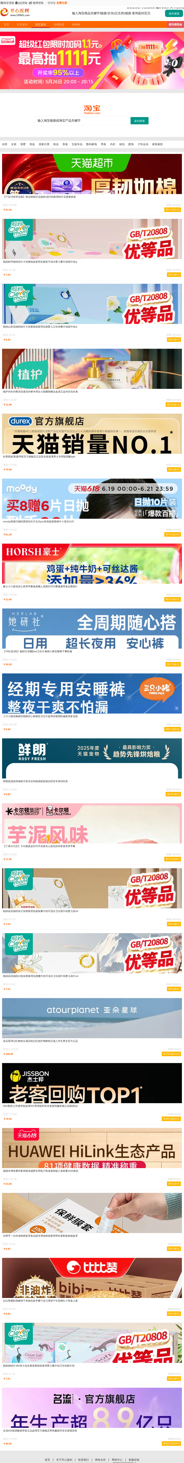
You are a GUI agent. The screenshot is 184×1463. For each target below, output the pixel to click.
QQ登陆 (21, 2)
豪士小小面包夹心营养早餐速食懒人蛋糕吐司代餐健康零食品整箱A (40, 586)
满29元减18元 (172, 859)
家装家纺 (157, 144)
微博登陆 (36, 2)
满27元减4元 (173, 664)
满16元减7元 (173, 404)
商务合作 (101, 1459)
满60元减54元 (172, 729)
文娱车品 (77, 144)
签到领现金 (175, 24)
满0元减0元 (174, 274)
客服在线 (134, 1459)
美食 (65, 144)
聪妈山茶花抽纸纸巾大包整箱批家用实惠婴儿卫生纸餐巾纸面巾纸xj (40, 326)
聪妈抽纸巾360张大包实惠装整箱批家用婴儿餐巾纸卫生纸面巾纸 (39, 1365)
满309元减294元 (171, 1443)
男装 (103, 144)
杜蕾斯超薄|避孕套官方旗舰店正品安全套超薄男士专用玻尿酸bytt (39, 456)
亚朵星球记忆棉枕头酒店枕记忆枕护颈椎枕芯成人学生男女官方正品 (40, 1041)
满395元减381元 (171, 1118)
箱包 (122, 144)
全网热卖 (59, 24)
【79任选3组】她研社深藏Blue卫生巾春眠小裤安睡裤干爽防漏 (37, 651)
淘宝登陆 (7, 2)
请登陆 (52, 2)
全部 (4, 144)
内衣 (112, 144)
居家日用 (44, 144)
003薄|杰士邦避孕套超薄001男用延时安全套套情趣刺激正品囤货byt (40, 1106)
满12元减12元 (172, 209)
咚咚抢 (76, 24)
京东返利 (22, 24)
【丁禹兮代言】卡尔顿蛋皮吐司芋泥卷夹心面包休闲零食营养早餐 (39, 846)
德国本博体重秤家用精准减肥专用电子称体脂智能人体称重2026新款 (40, 1170)
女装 (13, 144)
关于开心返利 (64, 1459)
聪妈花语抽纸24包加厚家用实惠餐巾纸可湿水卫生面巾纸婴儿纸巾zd (40, 976)
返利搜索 (174, 13)
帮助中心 (117, 1459)
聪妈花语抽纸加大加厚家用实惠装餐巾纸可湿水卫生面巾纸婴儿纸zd (40, 911)
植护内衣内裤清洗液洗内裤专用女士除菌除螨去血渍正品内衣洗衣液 (40, 391)
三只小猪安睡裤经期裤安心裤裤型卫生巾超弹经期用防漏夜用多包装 (40, 716)
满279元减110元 (171, 1054)
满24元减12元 (172, 599)
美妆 (32, 144)
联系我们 (84, 1459)
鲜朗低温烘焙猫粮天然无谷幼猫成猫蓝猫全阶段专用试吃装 (35, 781)
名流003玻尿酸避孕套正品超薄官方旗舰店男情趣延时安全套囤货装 (40, 1430)
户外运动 (143, 144)
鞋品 (56, 144)
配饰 (131, 144)
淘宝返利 (40, 24)
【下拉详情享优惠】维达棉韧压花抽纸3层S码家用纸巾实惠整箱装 (39, 196)
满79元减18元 (172, 534)
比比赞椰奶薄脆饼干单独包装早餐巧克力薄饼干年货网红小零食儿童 (40, 1300)
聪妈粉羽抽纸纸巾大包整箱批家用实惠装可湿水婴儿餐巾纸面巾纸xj (40, 261)
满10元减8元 (173, 794)
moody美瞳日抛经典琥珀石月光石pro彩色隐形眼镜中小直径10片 (38, 521)
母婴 (23, 144)
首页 (6, 24)
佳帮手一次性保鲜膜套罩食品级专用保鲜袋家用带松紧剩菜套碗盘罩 (40, 1235)
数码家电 (91, 144)
